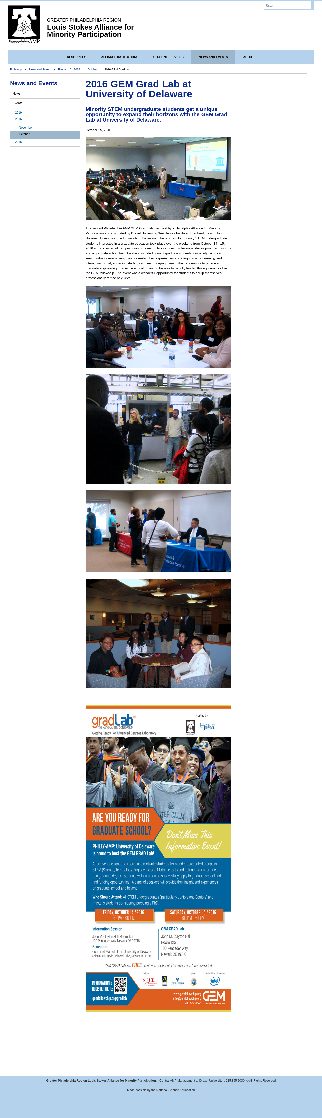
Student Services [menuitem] (168, 57)
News (16, 93)
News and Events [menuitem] (213, 57)
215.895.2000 (235, 1080)
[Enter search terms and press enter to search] (291, 5)
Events (62, 69)
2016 (77, 69)
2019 (18, 112)
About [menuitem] (248, 57)
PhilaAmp (16, 69)
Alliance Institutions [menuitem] (119, 57)
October (92, 69)
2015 (18, 142)
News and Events (40, 69)
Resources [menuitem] (76, 57)
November (26, 127)
